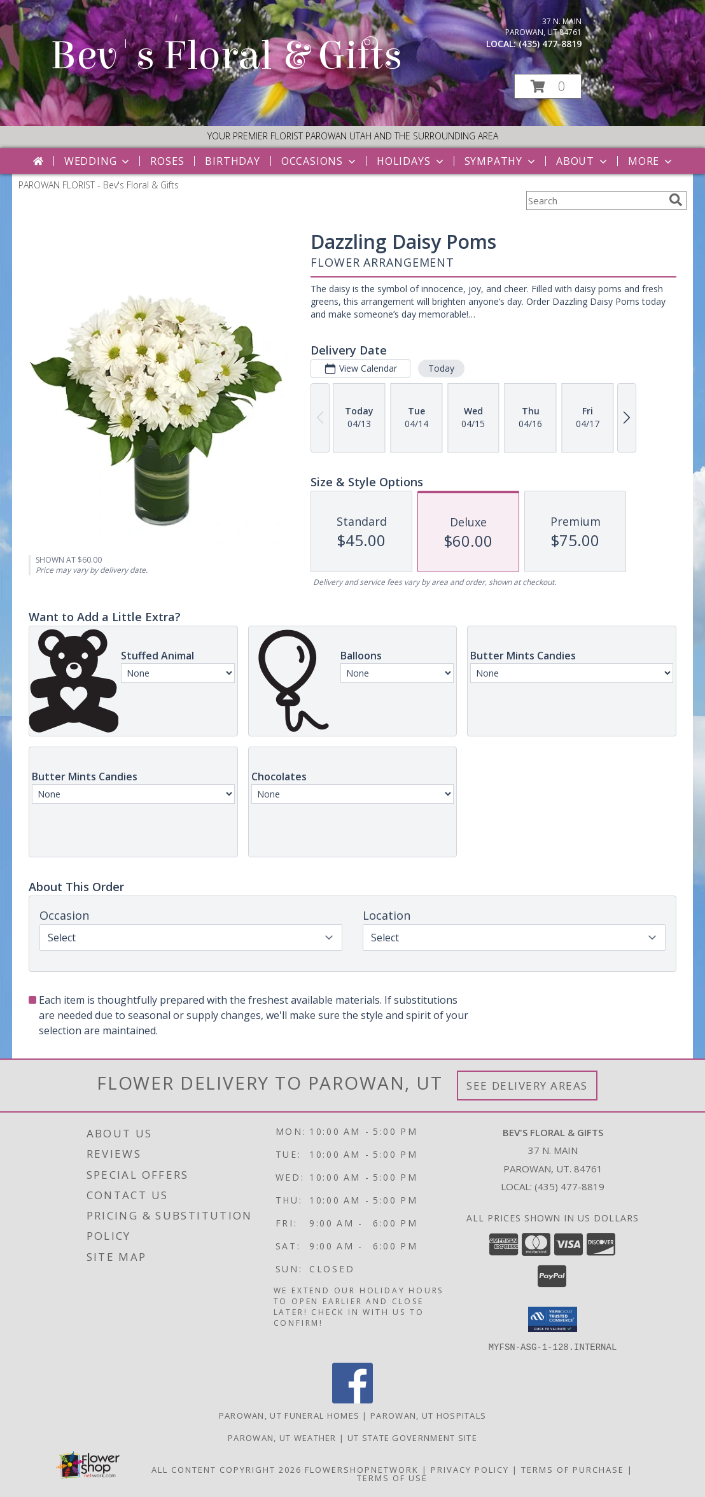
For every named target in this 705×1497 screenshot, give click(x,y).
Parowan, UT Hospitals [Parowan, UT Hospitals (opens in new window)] (428, 1415)
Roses (167, 161)
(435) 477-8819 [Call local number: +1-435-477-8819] (550, 44)
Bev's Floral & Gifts (226, 56)
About (583, 161)
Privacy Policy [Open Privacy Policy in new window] (470, 1469)
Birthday (232, 161)
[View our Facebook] (352, 1399)
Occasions (319, 161)
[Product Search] (595, 200)
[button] (548, 86)
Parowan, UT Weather (282, 1437)
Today (441, 368)
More (651, 161)
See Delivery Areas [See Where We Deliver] (527, 1085)
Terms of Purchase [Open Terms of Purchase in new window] (572, 1469)
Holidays (411, 161)
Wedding (98, 161)
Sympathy (501, 161)
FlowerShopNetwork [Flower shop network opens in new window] (362, 1469)
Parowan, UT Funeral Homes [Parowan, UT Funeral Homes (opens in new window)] (289, 1415)
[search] (676, 200)
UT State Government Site (412, 1437)
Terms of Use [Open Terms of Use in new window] (392, 1477)
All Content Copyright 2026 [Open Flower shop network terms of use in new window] (226, 1469)
